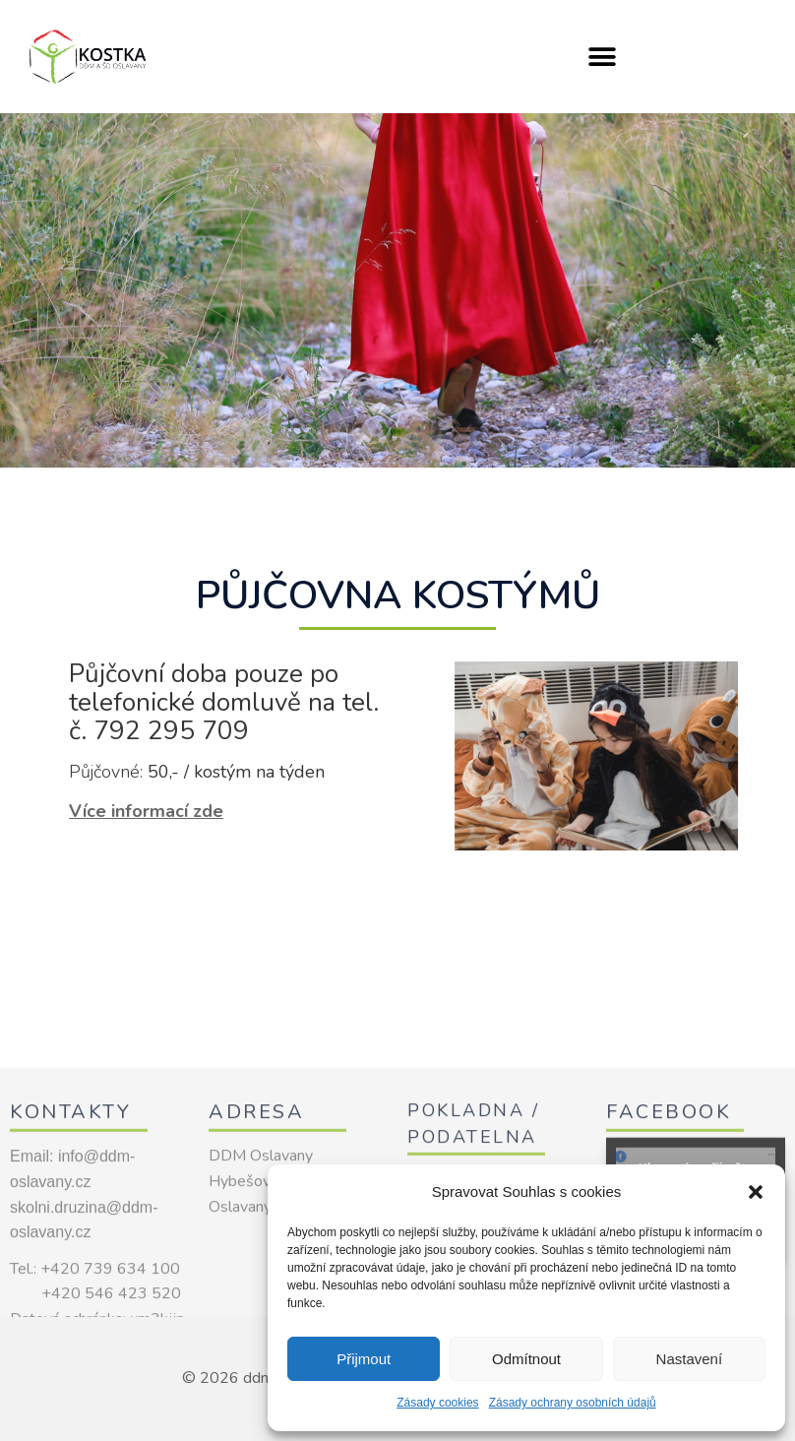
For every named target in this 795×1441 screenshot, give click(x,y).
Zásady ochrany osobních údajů (572, 1403)
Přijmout (363, 1358)
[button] (755, 1192)
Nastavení (689, 1358)
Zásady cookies (437, 1403)
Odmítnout (526, 1358)
